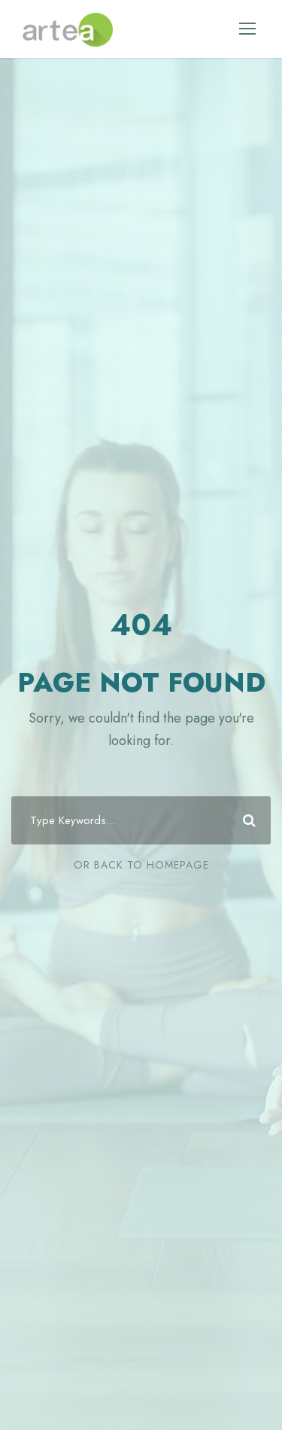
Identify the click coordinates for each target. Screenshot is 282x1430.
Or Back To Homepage (141, 864)
